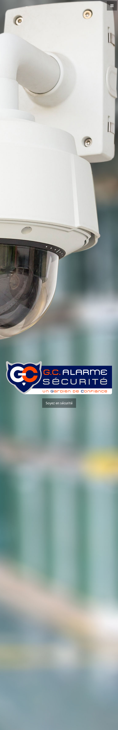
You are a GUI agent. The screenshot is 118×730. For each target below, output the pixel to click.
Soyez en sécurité (59, 403)
